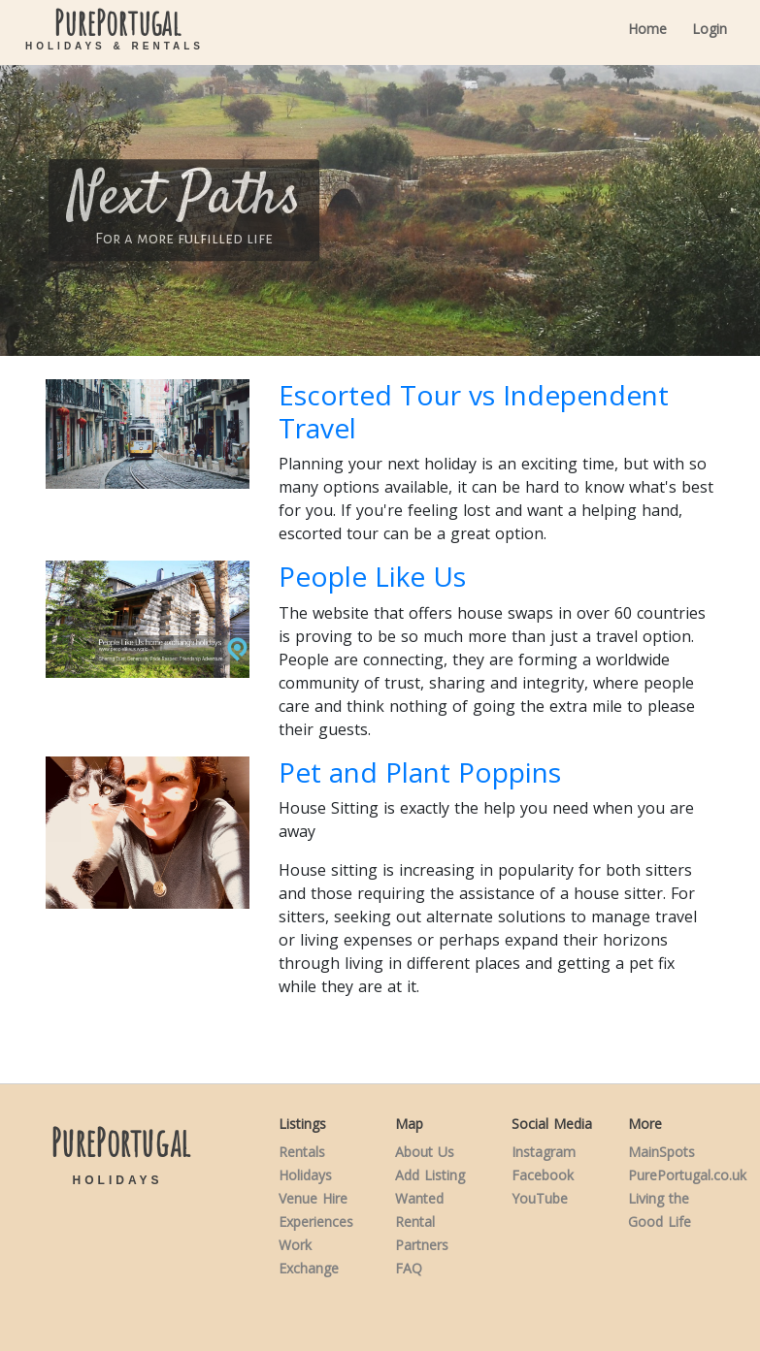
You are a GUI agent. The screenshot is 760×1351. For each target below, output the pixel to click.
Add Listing (430, 1175)
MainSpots (661, 1151)
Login (709, 28)
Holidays (305, 1175)
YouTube (540, 1198)
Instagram (544, 1151)
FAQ (408, 1268)
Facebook (543, 1175)
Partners (421, 1245)
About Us (424, 1151)
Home (647, 28)
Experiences (316, 1221)
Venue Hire (313, 1198)
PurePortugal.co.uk (687, 1175)
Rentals (302, 1151)
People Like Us (372, 576)
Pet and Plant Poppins (420, 772)
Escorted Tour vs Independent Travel (474, 411)
